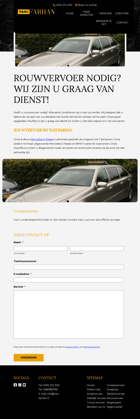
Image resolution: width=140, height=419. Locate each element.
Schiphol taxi (94, 393)
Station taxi (93, 389)
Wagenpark (114, 402)
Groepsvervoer (116, 385)
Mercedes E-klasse (42, 139)
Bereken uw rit (96, 406)
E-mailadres (22, 274)
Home (70, 13)
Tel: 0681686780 (48, 389)
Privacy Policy (72, 347)
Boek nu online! (86, 5)
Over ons (122, 13)
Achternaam (76, 253)
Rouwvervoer (115, 398)
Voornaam (19, 253)
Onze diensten (86, 13)
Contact (123, 22)
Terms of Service (92, 347)
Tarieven (105, 13)
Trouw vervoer (96, 402)
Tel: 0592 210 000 (48, 385)
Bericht (19, 286)
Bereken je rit (104, 23)
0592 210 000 (63, 5)
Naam (18, 242)
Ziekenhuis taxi (116, 393)
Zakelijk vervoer (96, 398)
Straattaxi (112, 389)
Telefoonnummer (25, 261)
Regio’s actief (114, 406)
